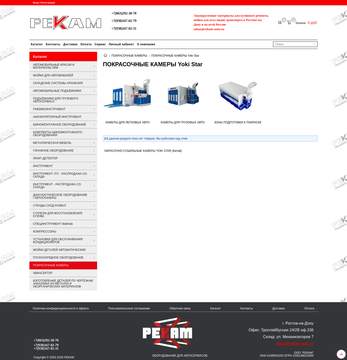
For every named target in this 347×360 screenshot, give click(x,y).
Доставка (70, 44)
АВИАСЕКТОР (42, 273)
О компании (146, 44)
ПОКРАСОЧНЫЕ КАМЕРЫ (129, 55)
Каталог (37, 44)
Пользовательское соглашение (129, 308)
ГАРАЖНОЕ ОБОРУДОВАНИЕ (53, 150)
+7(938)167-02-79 (123, 21)
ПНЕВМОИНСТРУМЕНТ (49, 109)
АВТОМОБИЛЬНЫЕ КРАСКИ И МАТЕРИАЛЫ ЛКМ (53, 66)
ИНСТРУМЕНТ (43, 166)
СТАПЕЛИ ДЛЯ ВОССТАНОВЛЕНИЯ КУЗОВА (57, 215)
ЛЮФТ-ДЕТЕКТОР (45, 158)
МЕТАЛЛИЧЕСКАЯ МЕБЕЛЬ (52, 143)
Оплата (86, 44)
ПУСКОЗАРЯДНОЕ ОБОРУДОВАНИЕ (58, 257)
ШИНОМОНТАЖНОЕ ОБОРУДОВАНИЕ (59, 124)
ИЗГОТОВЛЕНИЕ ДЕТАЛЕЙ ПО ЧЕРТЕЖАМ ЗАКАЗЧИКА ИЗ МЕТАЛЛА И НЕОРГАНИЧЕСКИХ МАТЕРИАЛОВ (63, 283)
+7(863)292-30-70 (123, 13)
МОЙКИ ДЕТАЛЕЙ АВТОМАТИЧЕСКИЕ (59, 250)
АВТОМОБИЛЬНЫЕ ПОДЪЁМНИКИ (57, 91)
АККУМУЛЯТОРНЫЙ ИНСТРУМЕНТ (57, 117)
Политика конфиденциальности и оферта (61, 308)
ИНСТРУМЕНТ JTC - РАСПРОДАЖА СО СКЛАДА (60, 175)
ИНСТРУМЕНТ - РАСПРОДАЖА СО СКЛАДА (57, 186)
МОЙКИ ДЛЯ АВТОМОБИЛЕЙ (53, 75)
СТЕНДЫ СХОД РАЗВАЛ (49, 205)
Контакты (53, 44)
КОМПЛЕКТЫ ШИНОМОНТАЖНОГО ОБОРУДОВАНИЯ (57, 134)
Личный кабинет (121, 44)
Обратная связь (180, 308)
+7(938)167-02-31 (123, 28)
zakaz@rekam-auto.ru (209, 29)
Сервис (100, 44)
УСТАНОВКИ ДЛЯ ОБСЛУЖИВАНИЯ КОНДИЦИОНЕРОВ (58, 241)
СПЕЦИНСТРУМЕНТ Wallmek (53, 224)
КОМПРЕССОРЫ (44, 231)
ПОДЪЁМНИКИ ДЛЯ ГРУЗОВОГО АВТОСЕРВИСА (55, 100)
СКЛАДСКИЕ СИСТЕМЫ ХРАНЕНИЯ (58, 83)
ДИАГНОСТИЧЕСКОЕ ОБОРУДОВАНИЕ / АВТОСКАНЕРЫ (60, 196)
